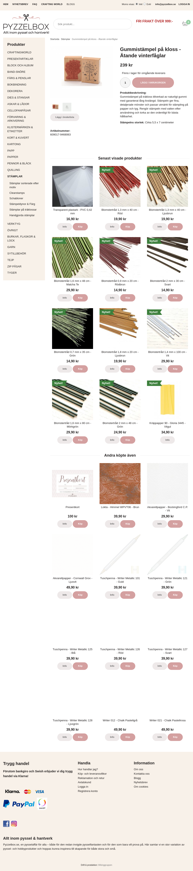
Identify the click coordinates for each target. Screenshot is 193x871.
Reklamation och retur (91, 778)
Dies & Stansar (25, 97)
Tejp (25, 260)
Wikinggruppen (105, 865)
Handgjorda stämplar (22, 215)
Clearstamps (17, 192)
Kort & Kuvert (25, 137)
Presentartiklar (25, 58)
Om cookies (141, 786)
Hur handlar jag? (88, 769)
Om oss (138, 769)
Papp (25, 150)
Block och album (25, 65)
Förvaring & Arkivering (25, 119)
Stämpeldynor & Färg (22, 204)
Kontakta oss (142, 773)
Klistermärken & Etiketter (25, 129)
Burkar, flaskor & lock (25, 238)
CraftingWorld (25, 52)
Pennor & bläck (25, 163)
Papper (25, 156)
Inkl (140, 4)
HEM (5, 4)
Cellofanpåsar (19, 110)
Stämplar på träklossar (23, 209)
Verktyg (25, 223)
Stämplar (25, 176)
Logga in (83, 786)
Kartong (25, 144)
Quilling (25, 169)
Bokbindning (25, 84)
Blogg (71, 4)
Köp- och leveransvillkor (92, 773)
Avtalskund (84, 782)
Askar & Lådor (18, 104)
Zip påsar (14, 266)
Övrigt (12, 230)
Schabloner (16, 198)
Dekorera (25, 91)
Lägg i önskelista (64, 117)
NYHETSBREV (20, 4)
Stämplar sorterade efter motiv (26, 185)
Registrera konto (88, 791)
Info (65, 226)
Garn (25, 247)
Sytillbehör (25, 253)
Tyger (25, 272)
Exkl (149, 4)
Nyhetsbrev (141, 782)
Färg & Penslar (25, 78)
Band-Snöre (25, 71)
